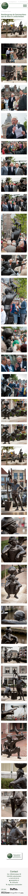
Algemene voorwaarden (15, 884)
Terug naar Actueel (6, 11)
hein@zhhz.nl (13, 1)
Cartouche (15, 882)
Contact (14, 871)
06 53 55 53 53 (23, 1)
